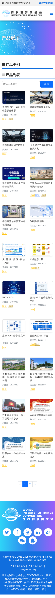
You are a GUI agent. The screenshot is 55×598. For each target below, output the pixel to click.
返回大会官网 (46, 3)
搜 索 (46, 84)
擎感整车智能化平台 (40, 107)
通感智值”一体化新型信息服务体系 (13, 108)
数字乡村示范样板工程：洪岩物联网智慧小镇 (41, 376)
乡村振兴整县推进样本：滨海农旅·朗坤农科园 (13, 376)
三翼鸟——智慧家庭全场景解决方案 (41, 184)
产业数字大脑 (37, 259)
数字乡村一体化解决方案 (13, 454)
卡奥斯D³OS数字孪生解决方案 (41, 146)
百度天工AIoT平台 (39, 335)
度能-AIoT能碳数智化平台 (41, 298)
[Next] (34, 484)
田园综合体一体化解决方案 (41, 454)
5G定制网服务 (37, 221)
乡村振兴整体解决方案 (41, 415)
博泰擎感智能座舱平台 (13, 145)
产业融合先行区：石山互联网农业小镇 (13, 416)
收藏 (6, 117)
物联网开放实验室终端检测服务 (13, 222)
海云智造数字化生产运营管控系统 (13, 184)
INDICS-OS (8, 297)
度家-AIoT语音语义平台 (13, 336)
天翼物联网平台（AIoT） (13, 260)
